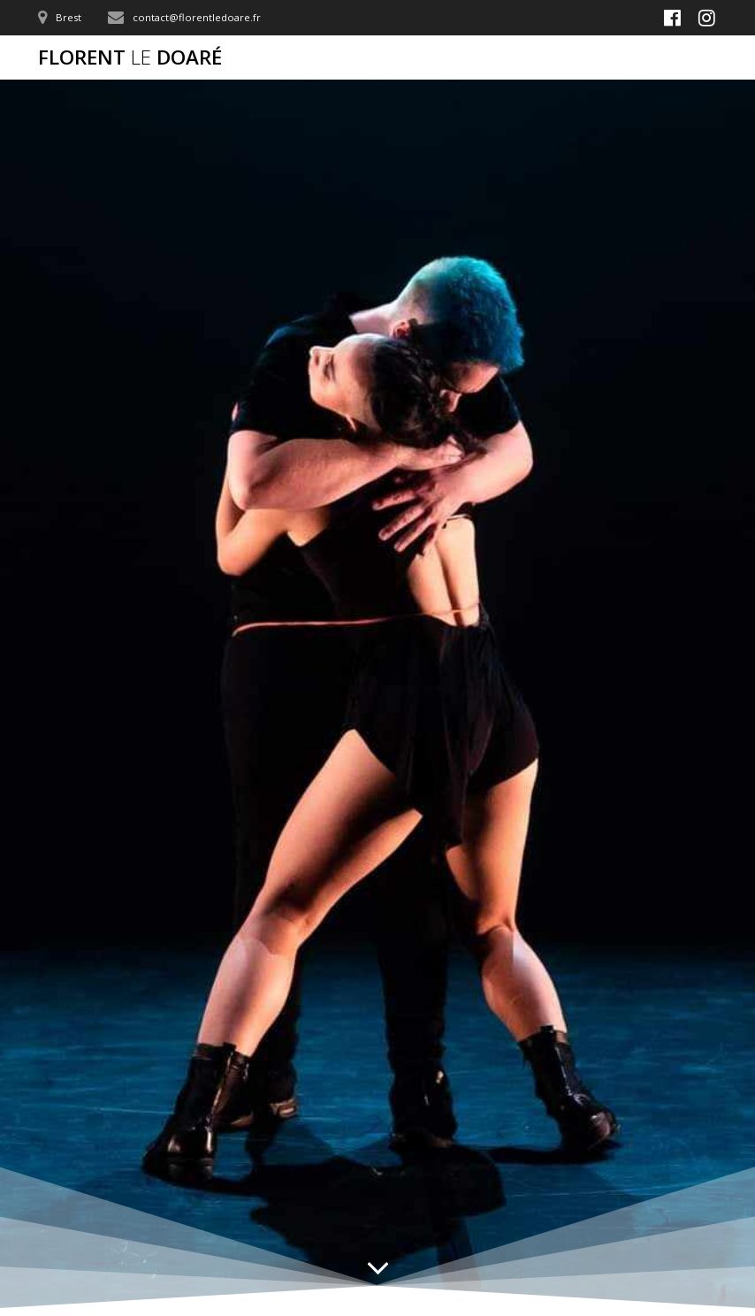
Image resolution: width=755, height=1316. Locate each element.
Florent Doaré (130, 57)
